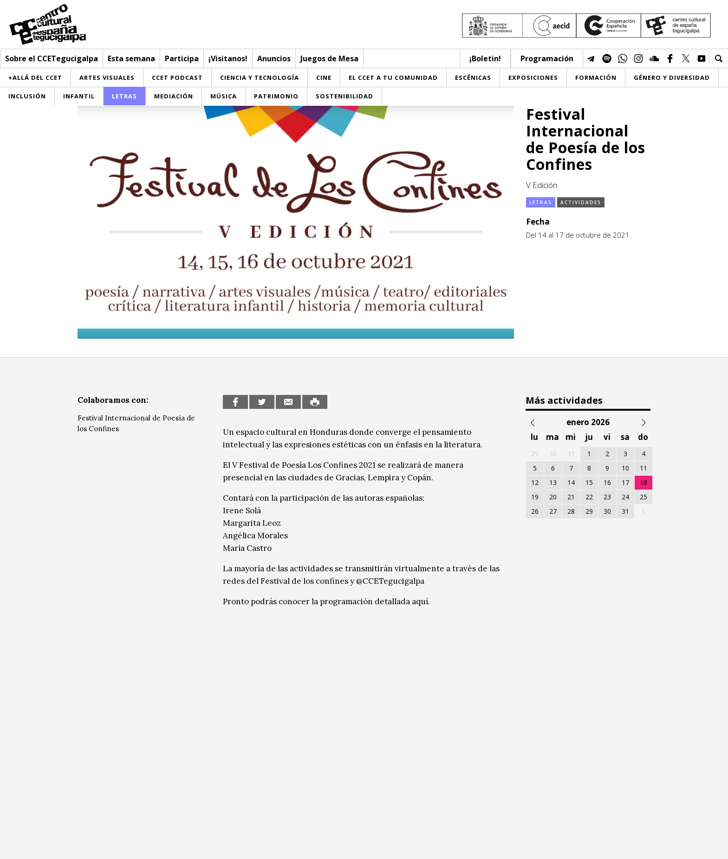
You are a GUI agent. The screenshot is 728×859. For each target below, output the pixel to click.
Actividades (580, 202)
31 (625, 511)
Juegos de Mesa (329, 58)
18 (643, 482)
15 (589, 482)
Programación (546, 58)
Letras (540, 202)
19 (535, 496)
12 (535, 482)
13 (553, 482)
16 (607, 482)
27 (553, 511)
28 (571, 511)
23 (607, 496)
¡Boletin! (485, 58)
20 (553, 496)
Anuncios (274, 58)
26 (535, 511)
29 (589, 511)
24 (625, 496)
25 (643, 496)
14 (571, 482)
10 (625, 468)
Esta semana (131, 58)
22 (589, 496)
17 (625, 482)
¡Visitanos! (227, 58)
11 (643, 468)
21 (571, 496)
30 (607, 511)
